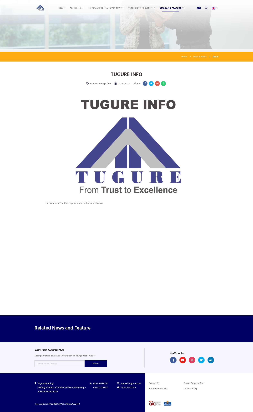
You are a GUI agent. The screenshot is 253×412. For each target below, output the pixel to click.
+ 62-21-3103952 (100, 387)
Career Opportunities (194, 383)
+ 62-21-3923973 (128, 387)
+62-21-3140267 (100, 383)
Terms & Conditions (158, 388)
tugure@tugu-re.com (131, 383)
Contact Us (154, 383)
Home (184, 56)
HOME (61, 8)
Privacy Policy (190, 388)
